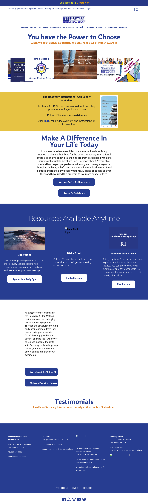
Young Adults (101, 27)
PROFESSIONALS (62, 488)
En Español (80, 27)
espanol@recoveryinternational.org (57, 449)
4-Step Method (55, 27)
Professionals (68, 27)
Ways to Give (37, 8)
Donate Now (83, 2)
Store (47, 8)
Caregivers (112, 27)
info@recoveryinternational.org (56, 440)
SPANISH (75, 488)
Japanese (90, 27)
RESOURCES (87, 488)
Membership (24, 8)
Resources (123, 27)
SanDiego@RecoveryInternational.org (126, 450)
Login (88, 8)
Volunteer (66, 8)
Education (56, 8)
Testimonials (78, 8)
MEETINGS (24, 27)
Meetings (12, 8)
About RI (33, 27)
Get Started (43, 27)
